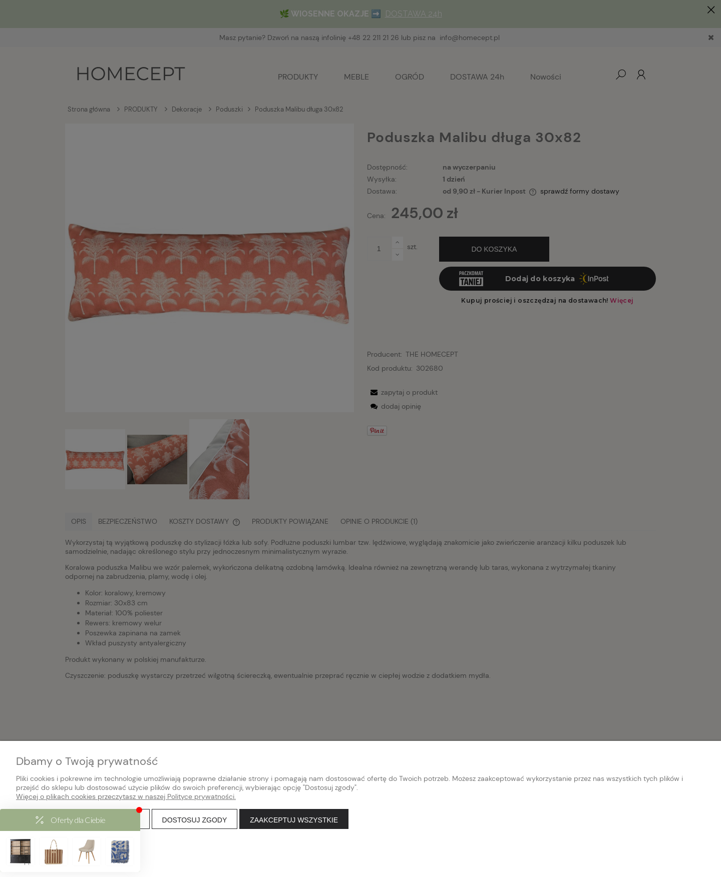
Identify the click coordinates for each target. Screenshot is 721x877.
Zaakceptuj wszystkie (294, 820)
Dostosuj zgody (194, 820)
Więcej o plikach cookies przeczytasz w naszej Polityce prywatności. (126, 796)
